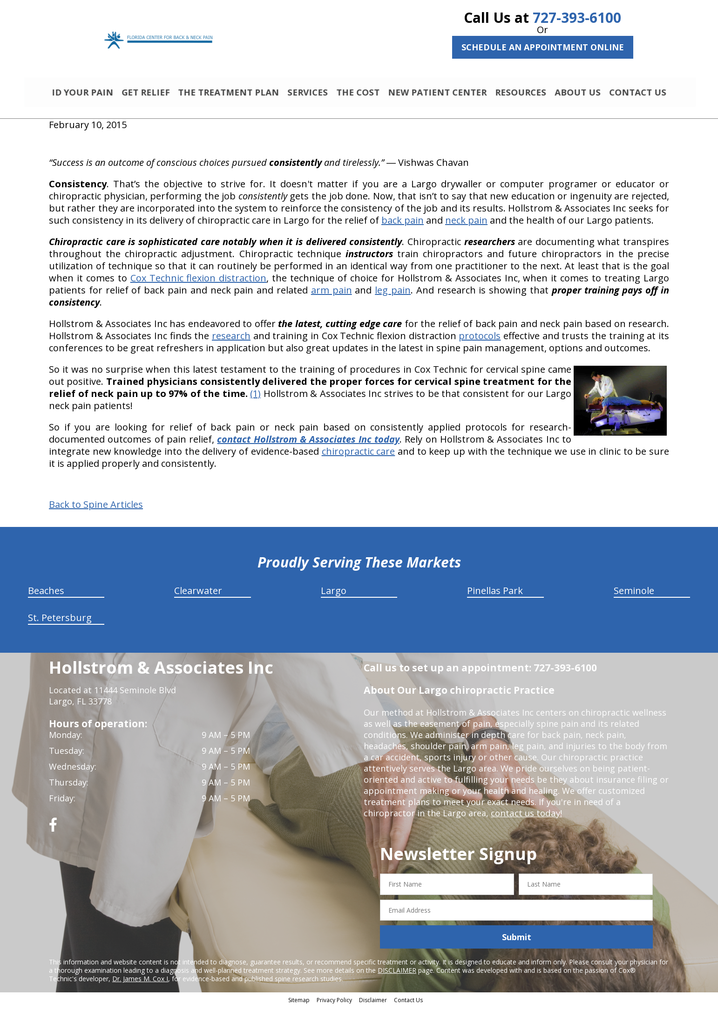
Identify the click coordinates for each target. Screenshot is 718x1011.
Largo (333, 594)
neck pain (466, 224)
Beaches (46, 594)
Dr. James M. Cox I (140, 982)
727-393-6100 (577, 17)
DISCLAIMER (397, 974)
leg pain (393, 294)
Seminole (634, 594)
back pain (402, 224)
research (231, 340)
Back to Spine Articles (96, 509)
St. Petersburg (60, 621)
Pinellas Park (495, 594)
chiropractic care (358, 455)
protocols (480, 340)
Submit (516, 941)
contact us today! (525, 817)
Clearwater (198, 594)
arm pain (331, 294)
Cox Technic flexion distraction (198, 282)
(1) (255, 397)
